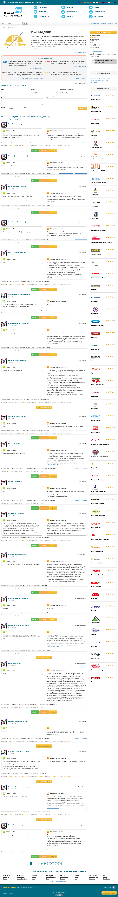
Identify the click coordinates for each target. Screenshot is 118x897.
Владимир (20, 875)
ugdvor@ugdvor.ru (97, 51)
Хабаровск (92, 879)
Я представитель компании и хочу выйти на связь (104, 61)
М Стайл (103, 608)
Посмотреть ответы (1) (44, 407)
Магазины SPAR (103, 584)
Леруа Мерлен (103, 620)
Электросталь (93, 82)
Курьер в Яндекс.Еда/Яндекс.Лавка (32, 78)
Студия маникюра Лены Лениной (103, 240)
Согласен (35, 150)
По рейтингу (20, 120)
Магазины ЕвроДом (103, 561)
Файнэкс (103, 133)
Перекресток (103, 347)
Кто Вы (33, 89)
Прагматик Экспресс (103, 323)
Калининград (93, 875)
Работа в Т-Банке (81, 78)
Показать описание (81, 52)
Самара (104, 78)
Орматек (103, 371)
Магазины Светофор (103, 501)
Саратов (92, 80)
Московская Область (110, 76)
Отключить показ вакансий (81, 83)
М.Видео (103, 596)
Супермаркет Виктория (103, 228)
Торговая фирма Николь (103, 180)
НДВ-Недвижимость (103, 382)
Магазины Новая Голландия (103, 537)
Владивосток (6, 875)
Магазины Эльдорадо (103, 477)
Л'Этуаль (103, 644)
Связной (103, 287)
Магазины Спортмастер (103, 489)
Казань (77, 875)
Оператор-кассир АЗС (36, 68)
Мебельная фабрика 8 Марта (103, 454)
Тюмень (62, 879)
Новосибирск (64, 877)
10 (57, 863)
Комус (103, 679)
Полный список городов (59, 881)
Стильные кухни (103, 252)
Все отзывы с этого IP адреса (81, 142)
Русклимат (103, 299)
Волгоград (105, 80)
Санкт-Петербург (94, 76)
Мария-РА (103, 466)
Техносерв (103, 216)
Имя (2, 89)
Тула (100, 78)
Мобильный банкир (80, 66)
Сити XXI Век (103, 264)
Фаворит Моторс (103, 145)
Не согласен (44, 150)
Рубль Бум (103, 311)
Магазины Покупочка (103, 513)
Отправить (82, 108)
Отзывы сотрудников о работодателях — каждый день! (26, 2)
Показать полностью (53, 464)
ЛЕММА (103, 632)
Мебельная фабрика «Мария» (103, 442)
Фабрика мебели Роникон (103, 157)
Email (25, 107)
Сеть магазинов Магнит (103, 275)
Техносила (103, 204)
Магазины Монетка (103, 549)
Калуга (96, 78)
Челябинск (106, 879)
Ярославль (98, 80)
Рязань (109, 78)
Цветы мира (103, 121)
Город (2, 107)
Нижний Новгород (51, 877)
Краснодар (6, 877)
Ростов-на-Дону (93, 877)
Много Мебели (103, 430)
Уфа (76, 879)
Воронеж (34, 875)
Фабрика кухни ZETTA (103, 169)
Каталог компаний (94, 23)
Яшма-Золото (103, 97)
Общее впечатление (66, 89)
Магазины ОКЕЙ (103, 525)
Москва (102, 76)
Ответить (53, 150)
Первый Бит (103, 359)
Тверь (91, 78)
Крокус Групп (103, 656)
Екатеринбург (49, 875)
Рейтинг (103, 23)
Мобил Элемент (103, 418)
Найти (25, 23)
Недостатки (49, 97)
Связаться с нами (8, 893)
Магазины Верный (103, 573)
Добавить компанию (109, 893)
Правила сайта (112, 23)
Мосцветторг (103, 406)
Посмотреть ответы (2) (44, 658)
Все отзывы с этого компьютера (66, 173)
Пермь (76, 877)
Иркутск (62, 875)
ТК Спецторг (103, 192)
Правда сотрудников (9, 887)
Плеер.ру (103, 335)
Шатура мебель (103, 109)
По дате (11, 120)
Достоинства (5, 97)
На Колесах (103, 394)
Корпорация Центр (103, 668)
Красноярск (20, 877)
